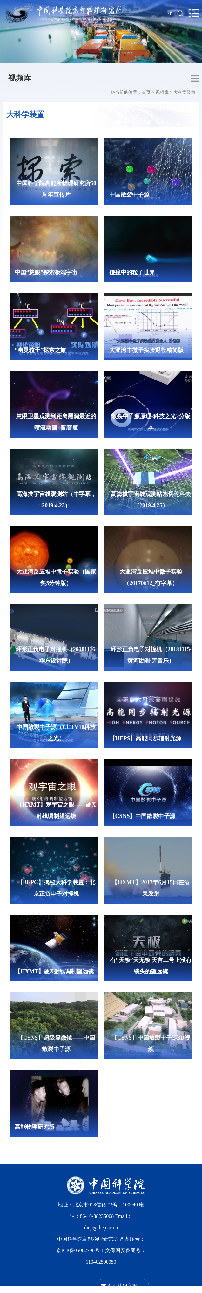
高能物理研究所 (35, 1127)
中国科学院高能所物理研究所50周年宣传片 (56, 189)
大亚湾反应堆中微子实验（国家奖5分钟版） (56, 577)
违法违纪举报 (122, 1286)
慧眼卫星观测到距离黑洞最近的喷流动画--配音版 (56, 422)
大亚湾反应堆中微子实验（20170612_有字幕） (150, 577)
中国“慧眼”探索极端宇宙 (46, 272)
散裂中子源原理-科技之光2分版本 (150, 422)
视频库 (19, 78)
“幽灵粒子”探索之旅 (40, 350)
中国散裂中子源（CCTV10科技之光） (56, 733)
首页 (146, 92)
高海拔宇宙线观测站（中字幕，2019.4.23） (56, 500)
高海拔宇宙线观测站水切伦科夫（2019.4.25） (151, 500)
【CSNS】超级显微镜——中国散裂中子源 (56, 1043)
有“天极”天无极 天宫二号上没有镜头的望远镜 (151, 966)
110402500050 (101, 1261)
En (169, 13)
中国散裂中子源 (129, 195)
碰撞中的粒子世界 (132, 272)
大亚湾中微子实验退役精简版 (146, 350)
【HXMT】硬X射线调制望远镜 (54, 971)
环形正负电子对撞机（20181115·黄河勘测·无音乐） (151, 655)
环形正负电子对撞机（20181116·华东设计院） (56, 655)
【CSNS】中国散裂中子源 (142, 816)
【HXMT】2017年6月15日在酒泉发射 (151, 888)
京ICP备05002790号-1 (80, 1250)
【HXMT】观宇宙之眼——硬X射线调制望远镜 (56, 810)
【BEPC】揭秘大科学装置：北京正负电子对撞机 (56, 888)
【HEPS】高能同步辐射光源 (145, 738)
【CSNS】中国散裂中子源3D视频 (150, 1043)
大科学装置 (184, 92)
